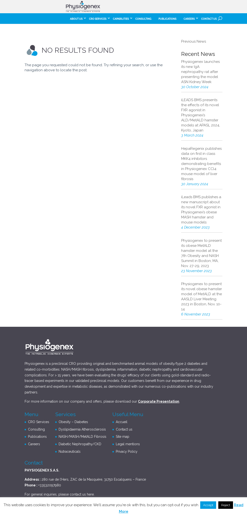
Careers (34, 444)
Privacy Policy (126, 451)
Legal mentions (128, 444)
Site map (122, 436)
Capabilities (121, 19)
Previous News (193, 41)
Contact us (209, 19)
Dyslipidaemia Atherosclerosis (82, 429)
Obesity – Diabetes (73, 422)
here (90, 494)
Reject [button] (225, 505)
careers (189, 19)
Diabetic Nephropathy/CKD (80, 444)
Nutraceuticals (70, 451)
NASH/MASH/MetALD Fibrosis (82, 436)
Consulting (143, 19)
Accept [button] (208, 505)
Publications (167, 19)
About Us (76, 19)
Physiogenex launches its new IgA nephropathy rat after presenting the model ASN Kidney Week (200, 71)
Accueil (121, 422)
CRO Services (97, 19)
